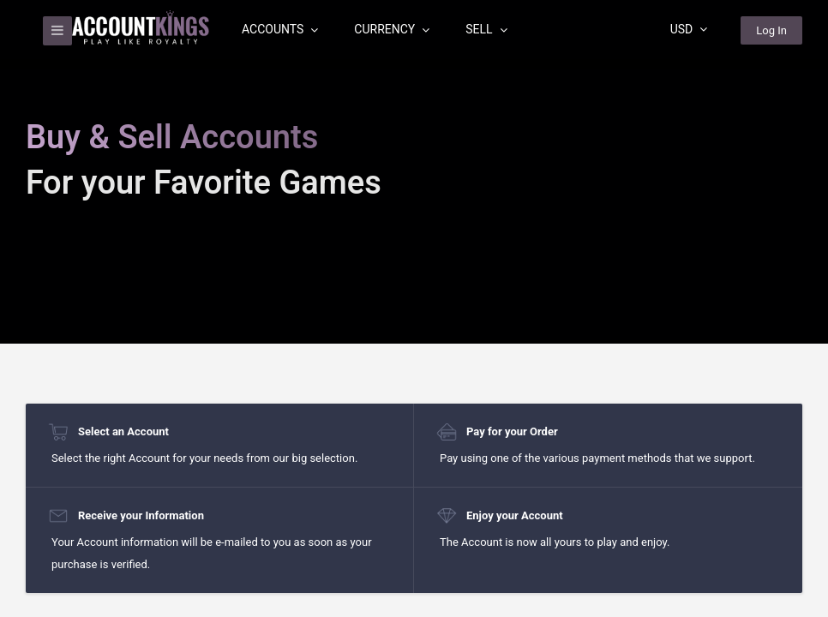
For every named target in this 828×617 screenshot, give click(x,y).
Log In (771, 30)
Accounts (280, 29)
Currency (391, 29)
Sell (486, 29)
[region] (414, 308)
